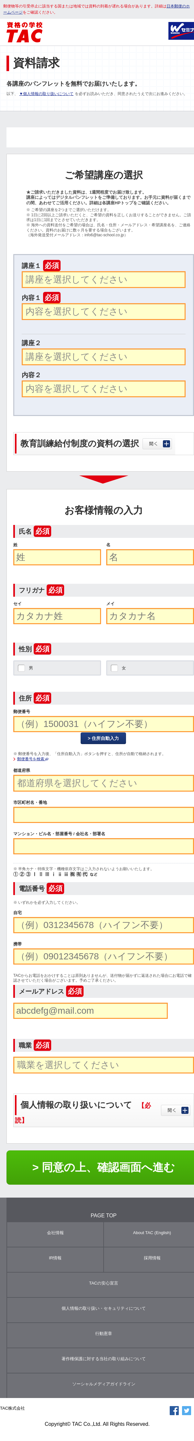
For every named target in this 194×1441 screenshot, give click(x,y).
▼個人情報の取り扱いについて (46, 93)
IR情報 (55, 1257)
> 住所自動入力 (103, 738)
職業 (35, 1045)
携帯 (17, 944)
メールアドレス (51, 991)
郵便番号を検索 (32, 759)
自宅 (17, 912)
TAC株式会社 (12, 1408)
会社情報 (55, 1232)
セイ (17, 603)
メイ (110, 603)
